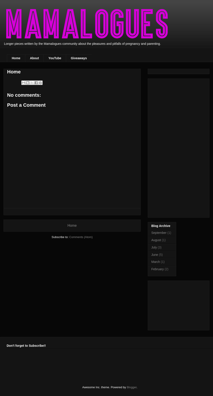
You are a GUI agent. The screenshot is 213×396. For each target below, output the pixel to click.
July (154, 247)
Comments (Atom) (81, 237)
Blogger (131, 387)
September (158, 232)
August (156, 240)
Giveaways (79, 58)
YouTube (54, 58)
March (155, 262)
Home (16, 58)
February (157, 269)
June (154, 254)
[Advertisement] (174, 146)
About (34, 58)
